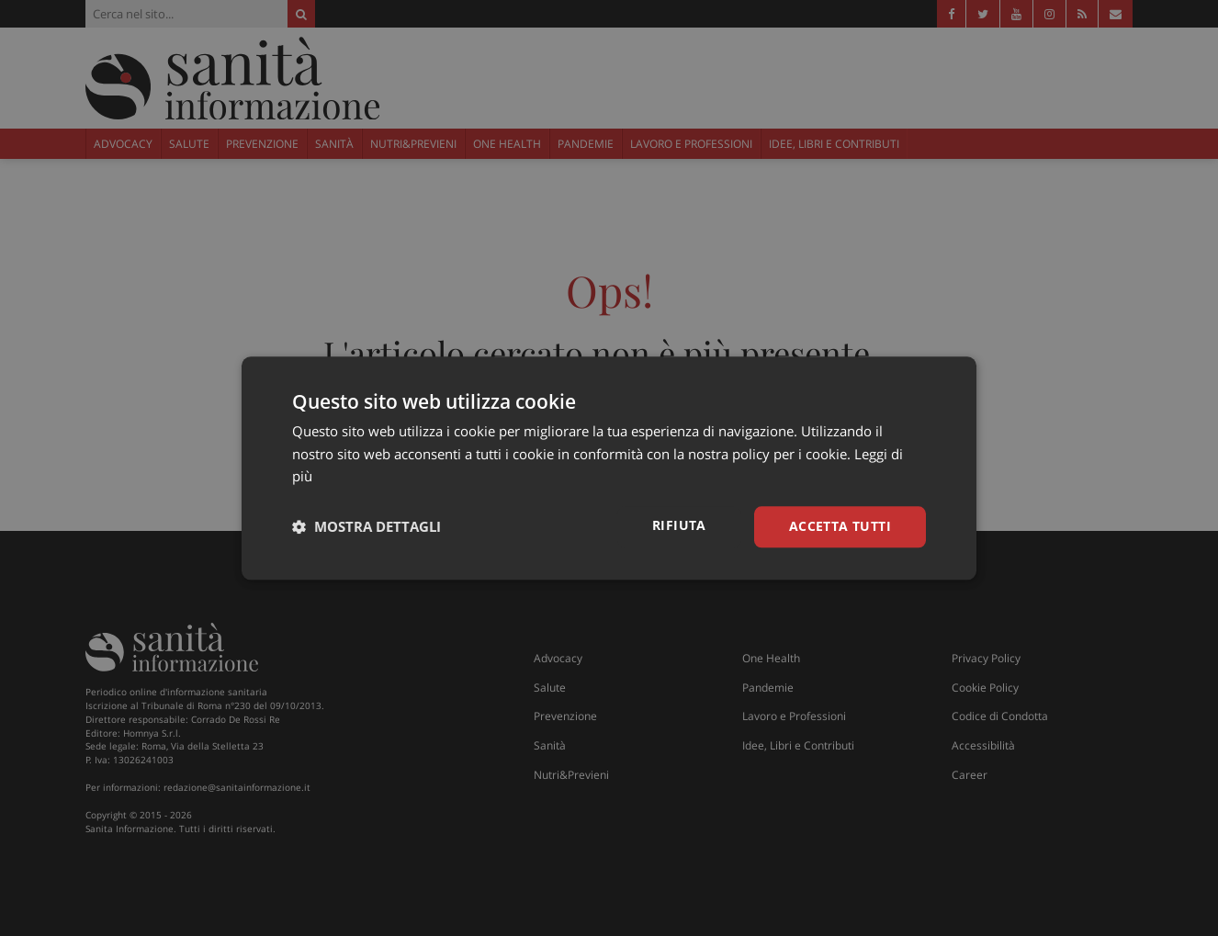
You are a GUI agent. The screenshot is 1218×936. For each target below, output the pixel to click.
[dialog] (609, 468)
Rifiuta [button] (679, 525)
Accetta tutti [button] (840, 526)
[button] (366, 527)
